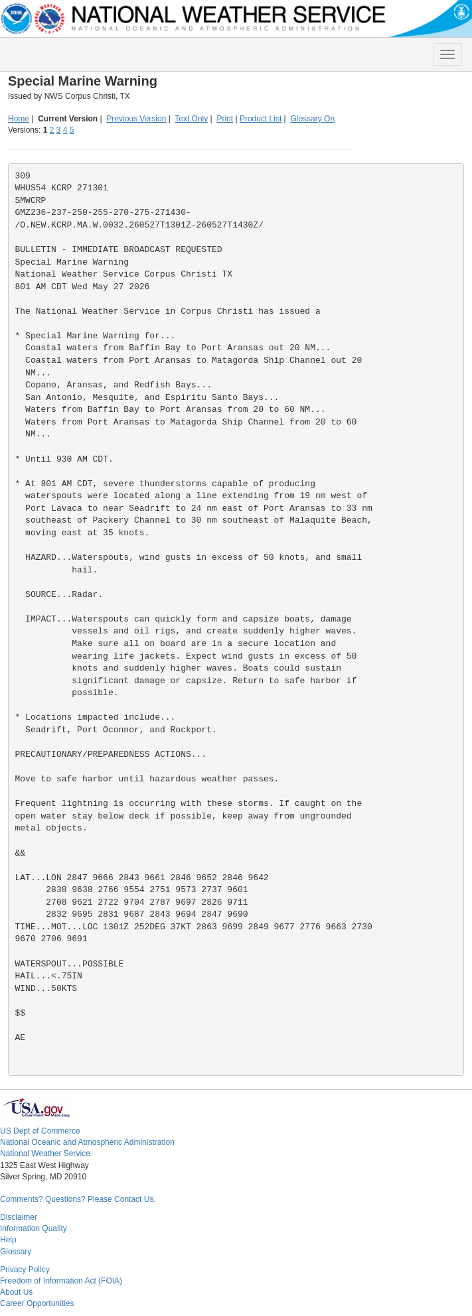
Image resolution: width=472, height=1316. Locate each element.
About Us (16, 1292)
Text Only (191, 118)
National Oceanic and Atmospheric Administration (87, 1142)
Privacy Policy (25, 1269)
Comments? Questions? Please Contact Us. (78, 1199)
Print (224, 118)
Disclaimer (18, 1217)
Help (8, 1239)
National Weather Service (45, 1153)
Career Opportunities (37, 1303)
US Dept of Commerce (40, 1131)
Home (18, 118)
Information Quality (33, 1228)
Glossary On (312, 118)
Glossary (15, 1251)
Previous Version (136, 118)
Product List (260, 118)
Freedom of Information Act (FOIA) (61, 1280)
